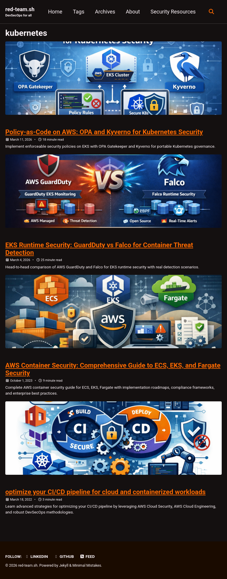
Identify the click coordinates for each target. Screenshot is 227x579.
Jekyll (64, 565)
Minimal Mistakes (86, 565)
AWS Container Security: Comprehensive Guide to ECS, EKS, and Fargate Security (113, 369)
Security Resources (172, 12)
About (133, 12)
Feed (87, 556)
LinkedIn (36, 556)
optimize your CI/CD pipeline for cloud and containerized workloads (105, 492)
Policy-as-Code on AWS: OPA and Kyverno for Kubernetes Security (104, 132)
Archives (105, 12)
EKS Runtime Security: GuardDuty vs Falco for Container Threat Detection (99, 248)
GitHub (64, 556)
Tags (78, 12)
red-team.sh (19, 12)
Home (55, 12)
